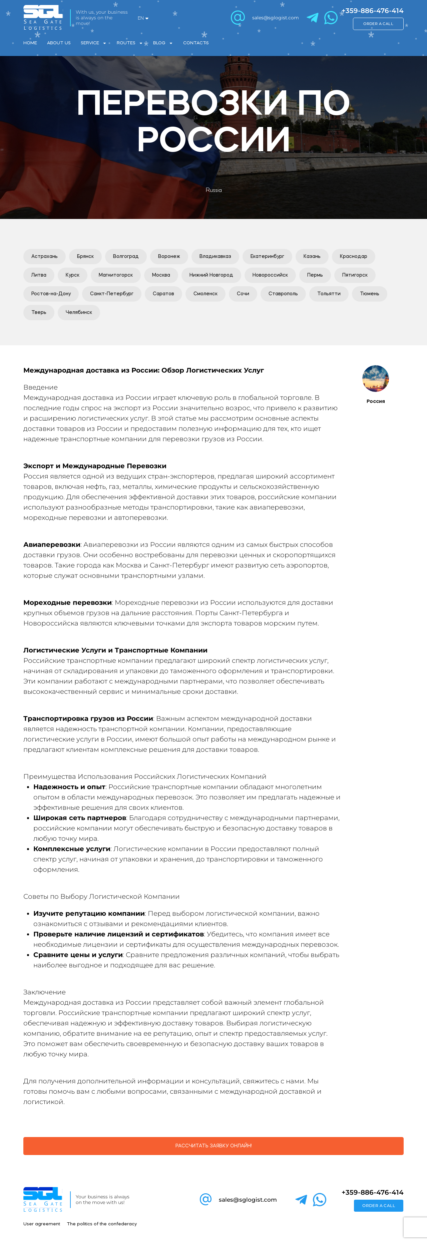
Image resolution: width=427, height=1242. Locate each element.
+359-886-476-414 (373, 11)
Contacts (196, 43)
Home (30, 43)
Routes (130, 43)
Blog (163, 43)
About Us (59, 43)
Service (94, 43)
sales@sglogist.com (275, 18)
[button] (44, 256)
